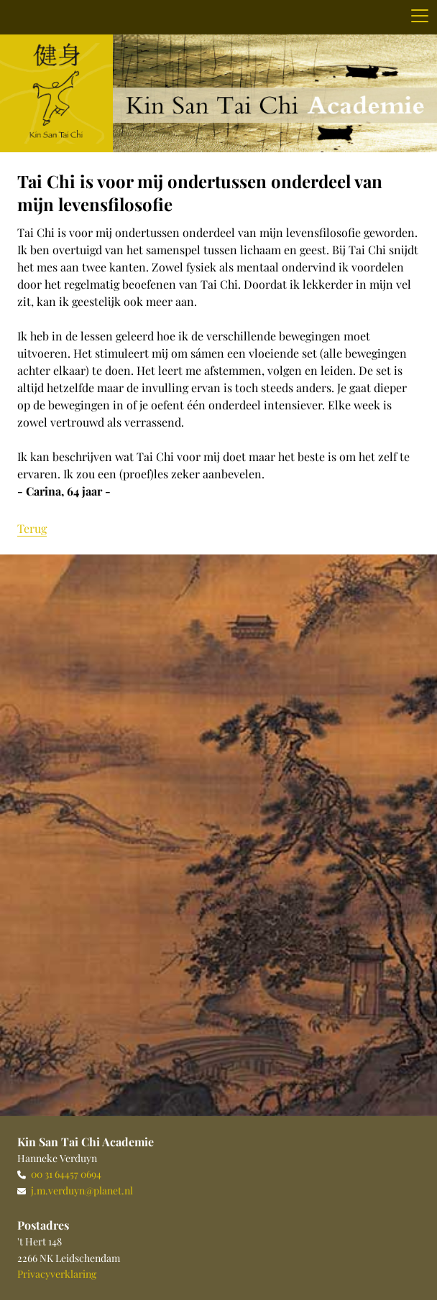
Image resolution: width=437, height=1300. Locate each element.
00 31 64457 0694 (66, 1174)
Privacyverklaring (56, 1274)
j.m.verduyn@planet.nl (82, 1190)
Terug (32, 528)
